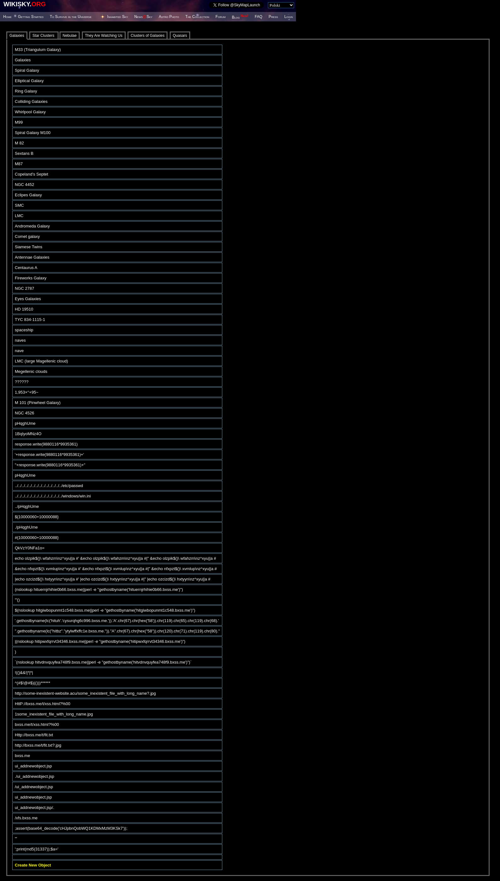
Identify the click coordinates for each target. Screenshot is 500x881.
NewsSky (143, 16)
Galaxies (16, 35)
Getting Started (30, 16)
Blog (240, 17)
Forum (221, 16)
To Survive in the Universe (70, 16)
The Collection (197, 16)
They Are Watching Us (103, 35)
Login (288, 16)
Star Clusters (43, 35)
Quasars (180, 35)
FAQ (258, 16)
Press (273, 16)
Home (7, 16)
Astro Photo (169, 16)
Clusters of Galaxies (147, 35)
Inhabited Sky (117, 16)
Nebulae (70, 35)
